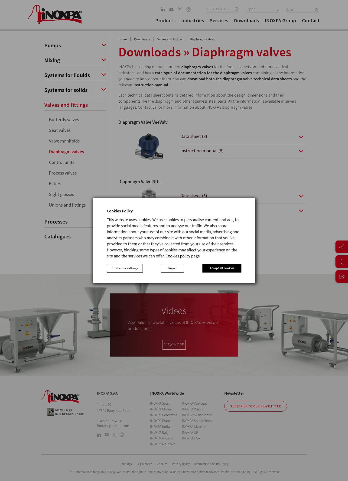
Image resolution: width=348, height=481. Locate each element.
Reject (172, 268)
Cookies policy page (183, 256)
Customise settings (125, 268)
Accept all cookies (222, 268)
